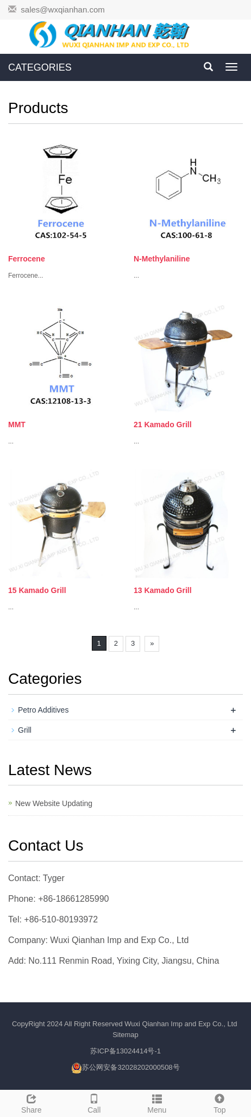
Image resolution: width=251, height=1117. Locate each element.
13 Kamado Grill (163, 590)
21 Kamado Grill (163, 424)
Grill (25, 730)
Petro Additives (43, 710)
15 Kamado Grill (37, 590)
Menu (157, 1102)
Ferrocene (26, 258)
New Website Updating (53, 803)
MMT (17, 424)
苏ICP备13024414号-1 (125, 1051)
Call (94, 1102)
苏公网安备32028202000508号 (130, 1067)
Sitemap (125, 1035)
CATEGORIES (40, 67)
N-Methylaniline (162, 258)
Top (220, 1102)
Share (31, 1102)
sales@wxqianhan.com (62, 9)
